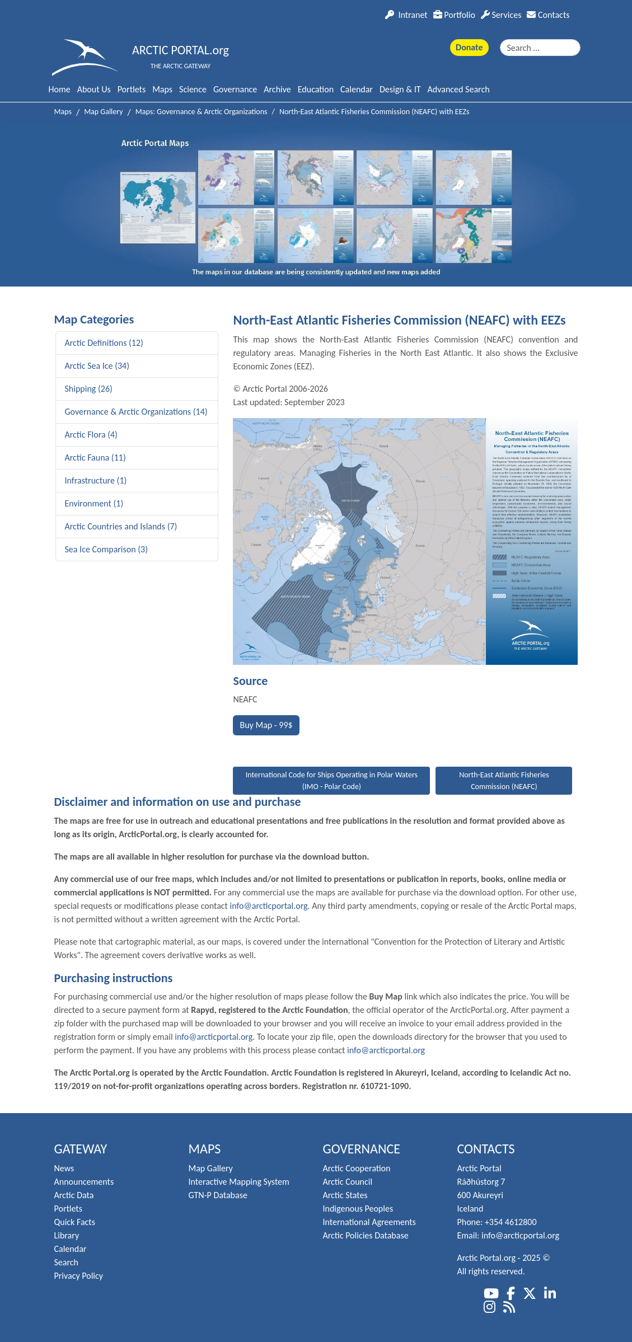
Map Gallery (211, 1168)
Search (66, 1262)
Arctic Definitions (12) (104, 342)
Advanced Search (459, 89)
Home (60, 89)
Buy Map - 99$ (266, 725)
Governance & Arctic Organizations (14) (136, 411)
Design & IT (400, 89)
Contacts (548, 15)
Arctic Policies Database (366, 1235)
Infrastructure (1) (96, 480)
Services (501, 15)
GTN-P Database (218, 1195)
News (64, 1168)
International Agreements (369, 1222)
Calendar (356, 89)
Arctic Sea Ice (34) (97, 365)
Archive (277, 89)
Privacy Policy (79, 1275)
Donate (469, 47)
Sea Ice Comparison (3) (106, 549)
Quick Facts (74, 1222)
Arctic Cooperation (357, 1168)
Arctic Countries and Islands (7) (121, 526)
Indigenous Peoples (358, 1208)
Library (66, 1235)
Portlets (132, 89)
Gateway (80, 1149)
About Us (94, 89)
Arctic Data (74, 1195)
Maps (162, 89)
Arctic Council (348, 1181)
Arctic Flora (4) (91, 434)
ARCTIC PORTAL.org (180, 50)
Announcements (84, 1181)
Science (193, 89)
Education (316, 89)
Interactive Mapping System (239, 1181)
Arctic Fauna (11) (95, 457)
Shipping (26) (89, 388)
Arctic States (345, 1195)
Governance (235, 89)
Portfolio (454, 15)
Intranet (406, 15)
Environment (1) (94, 503)
